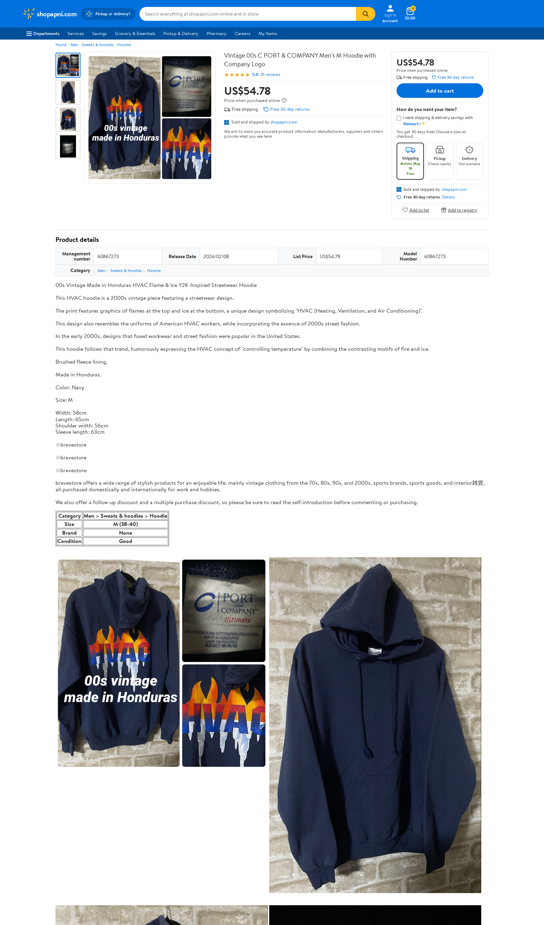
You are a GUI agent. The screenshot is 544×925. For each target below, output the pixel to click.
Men (74, 45)
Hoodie (124, 45)
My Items (267, 33)
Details (448, 197)
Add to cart (440, 90)
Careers (242, 33)
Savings (99, 33)
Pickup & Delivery (180, 33)
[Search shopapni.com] (247, 14)
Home (61, 45)
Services (76, 33)
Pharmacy (217, 33)
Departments (42, 33)
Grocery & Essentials (135, 33)
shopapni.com (284, 122)
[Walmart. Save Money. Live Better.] (49, 14)
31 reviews (270, 74)
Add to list (415, 210)
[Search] (365, 14)
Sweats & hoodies (97, 45)
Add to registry (459, 210)
